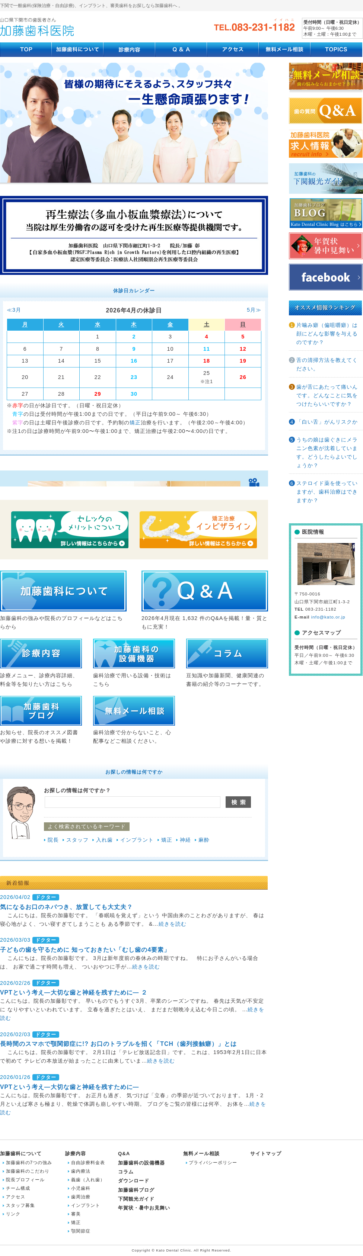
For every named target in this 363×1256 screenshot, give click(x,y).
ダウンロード (133, 1180)
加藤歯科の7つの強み (29, 1162)
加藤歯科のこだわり (28, 1171)
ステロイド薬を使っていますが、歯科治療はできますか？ (327, 491)
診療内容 (75, 1153)
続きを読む (173, 924)
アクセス (15, 1196)
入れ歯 (104, 840)
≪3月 (14, 310)
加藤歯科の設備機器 (141, 1163)
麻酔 (204, 840)
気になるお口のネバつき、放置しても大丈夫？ (66, 907)
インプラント (137, 840)
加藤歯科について (21, 1153)
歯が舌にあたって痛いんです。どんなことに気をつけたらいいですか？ (327, 395)
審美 (76, 1214)
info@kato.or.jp (328, 617)
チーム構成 (18, 1188)
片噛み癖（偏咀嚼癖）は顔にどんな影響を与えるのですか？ (327, 333)
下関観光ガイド (136, 1199)
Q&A (124, 1153)
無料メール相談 (201, 1153)
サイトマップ (265, 1153)
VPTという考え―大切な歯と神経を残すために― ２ (73, 992)
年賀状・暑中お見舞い (144, 1208)
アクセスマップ (321, 633)
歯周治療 (80, 1196)
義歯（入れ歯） (88, 1179)
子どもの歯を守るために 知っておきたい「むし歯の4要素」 (85, 950)
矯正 (135, 422)
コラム (126, 1172)
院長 (53, 840)
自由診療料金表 (88, 1162)
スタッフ (77, 840)
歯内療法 (80, 1171)
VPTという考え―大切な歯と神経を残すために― (69, 1087)
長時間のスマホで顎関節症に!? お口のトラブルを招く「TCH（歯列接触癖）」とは (118, 1044)
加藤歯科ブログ (136, 1190)
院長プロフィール (25, 1179)
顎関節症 (80, 1231)
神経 (185, 840)
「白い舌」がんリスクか (327, 422)
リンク (13, 1214)
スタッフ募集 (20, 1205)
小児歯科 (80, 1188)
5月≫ (254, 310)
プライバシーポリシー (213, 1162)
